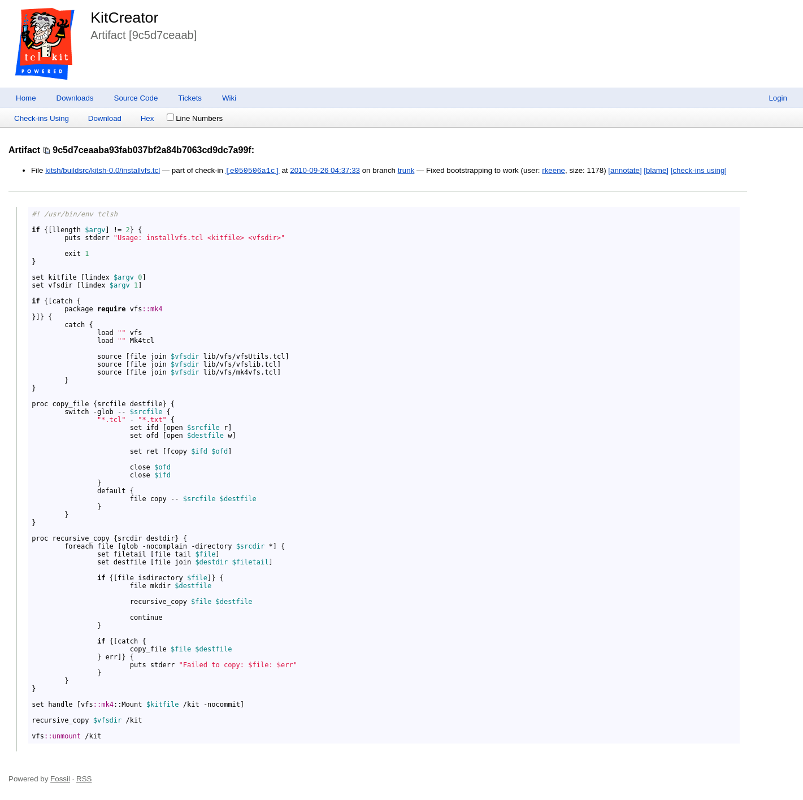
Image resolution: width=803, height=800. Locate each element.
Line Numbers (195, 118)
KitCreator (124, 17)
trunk (406, 171)
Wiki (229, 98)
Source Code (136, 98)
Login (778, 98)
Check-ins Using (41, 118)
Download (104, 118)
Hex (147, 118)
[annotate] (624, 171)
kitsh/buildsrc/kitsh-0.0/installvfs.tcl (102, 171)
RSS (84, 779)
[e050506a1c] (252, 171)
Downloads (75, 98)
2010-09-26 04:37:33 (325, 171)
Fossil (60, 779)
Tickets (190, 98)
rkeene (553, 171)
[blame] (656, 171)
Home (26, 98)
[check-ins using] (699, 171)
